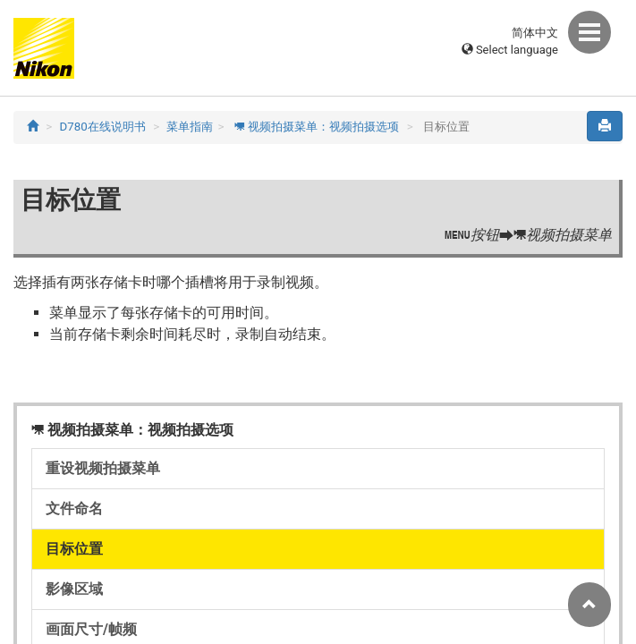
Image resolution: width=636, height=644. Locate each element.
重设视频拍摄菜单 (103, 468)
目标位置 (74, 548)
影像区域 (74, 588)
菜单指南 (189, 126)
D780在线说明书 (103, 126)
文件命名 (74, 508)
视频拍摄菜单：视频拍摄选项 (317, 126)
